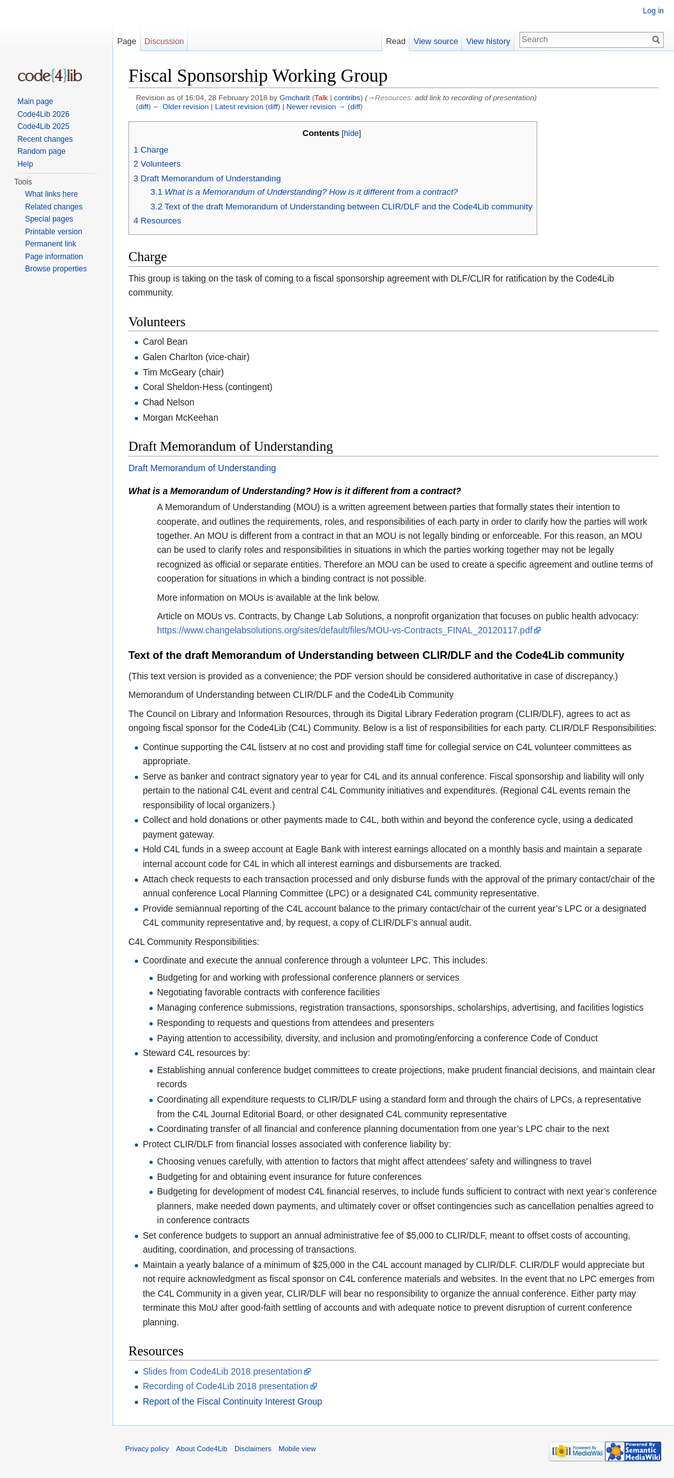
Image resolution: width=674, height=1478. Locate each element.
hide (351, 133)
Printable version (53, 231)
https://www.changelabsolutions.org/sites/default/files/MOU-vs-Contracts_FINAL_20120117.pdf (345, 630)
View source (436, 41)
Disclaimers (253, 1448)
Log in (653, 10)
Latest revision (239, 106)
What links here (51, 194)
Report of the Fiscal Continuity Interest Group (232, 1401)
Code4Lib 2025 (43, 126)
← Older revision (181, 106)
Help (25, 164)
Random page (41, 151)
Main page (35, 101)
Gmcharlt (294, 97)
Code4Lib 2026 (43, 114)
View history (488, 41)
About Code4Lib (201, 1448)
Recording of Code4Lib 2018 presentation (225, 1386)
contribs (347, 97)
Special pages (49, 219)
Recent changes (45, 139)
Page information (54, 256)
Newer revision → (316, 106)
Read (396, 41)
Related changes (53, 206)
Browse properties (56, 268)
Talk (321, 97)
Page (126, 41)
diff (143, 106)
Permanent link (50, 243)
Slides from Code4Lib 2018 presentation (222, 1371)
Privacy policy (147, 1448)
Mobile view (297, 1448)
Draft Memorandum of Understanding (202, 468)
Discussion (164, 41)
